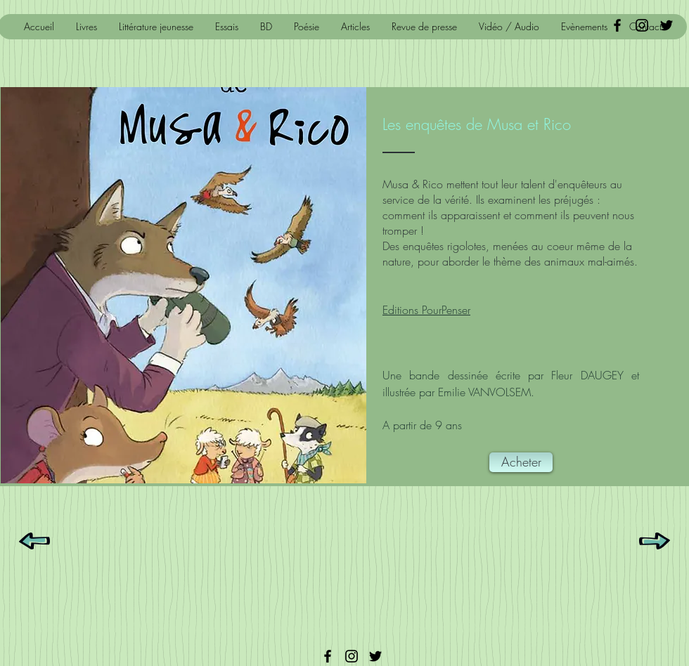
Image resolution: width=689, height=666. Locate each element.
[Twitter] (375, 656)
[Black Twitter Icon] (666, 25)
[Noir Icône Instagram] (641, 25)
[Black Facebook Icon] (617, 25)
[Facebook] (327, 656)
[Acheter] (521, 462)
